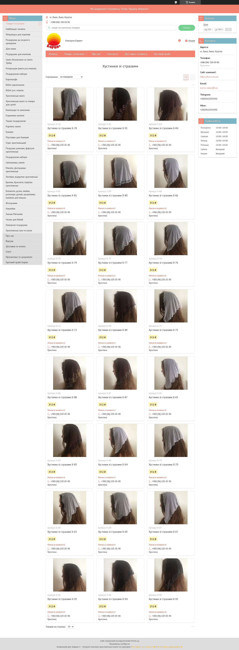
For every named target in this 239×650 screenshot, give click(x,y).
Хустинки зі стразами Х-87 (112, 397)
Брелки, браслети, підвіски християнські (19, 184)
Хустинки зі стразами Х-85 (62, 464)
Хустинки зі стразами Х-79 (62, 262)
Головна (53, 54)
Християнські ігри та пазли (19, 230)
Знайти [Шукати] (186, 28)
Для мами (11, 48)
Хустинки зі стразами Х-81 (62, 195)
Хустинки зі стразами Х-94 (112, 599)
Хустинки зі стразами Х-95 (62, 599)
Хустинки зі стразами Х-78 (62, 128)
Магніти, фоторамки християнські (16, 170)
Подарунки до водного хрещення (18, 41)
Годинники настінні (15, 115)
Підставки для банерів (17, 137)
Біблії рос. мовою (15, 90)
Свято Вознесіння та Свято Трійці (19, 61)
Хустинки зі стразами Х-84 (163, 128)
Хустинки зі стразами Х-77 (112, 262)
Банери (9, 131)
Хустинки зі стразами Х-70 (163, 464)
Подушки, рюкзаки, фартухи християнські (20, 150)
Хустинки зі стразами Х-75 (163, 330)
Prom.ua (135, 641)
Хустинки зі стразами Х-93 (163, 599)
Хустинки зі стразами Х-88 (62, 397)
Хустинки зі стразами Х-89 (112, 330)
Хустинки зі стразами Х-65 (163, 397)
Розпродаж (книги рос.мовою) (21, 68)
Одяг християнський (16, 142)
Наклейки (10, 208)
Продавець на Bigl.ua (119, 644)
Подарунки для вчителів (18, 54)
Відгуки (9, 241)
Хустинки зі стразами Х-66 (163, 195)
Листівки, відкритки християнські (22, 176)
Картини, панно (13, 126)
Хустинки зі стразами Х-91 (112, 128)
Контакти (113, 54)
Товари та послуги (15, 23)
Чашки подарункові (16, 120)
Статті (8, 251)
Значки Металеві (14, 214)
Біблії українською (15, 84)
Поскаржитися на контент (144, 647)
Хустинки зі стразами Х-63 (62, 531)
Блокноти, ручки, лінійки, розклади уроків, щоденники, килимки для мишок (20, 194)
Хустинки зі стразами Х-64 (112, 464)
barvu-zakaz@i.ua (209, 87)
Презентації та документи (19, 256)
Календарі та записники (18, 110)
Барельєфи (11, 79)
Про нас (10, 235)
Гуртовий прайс (162, 54)
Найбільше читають (15, 29)
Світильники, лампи (15, 162)
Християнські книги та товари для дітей (20, 103)
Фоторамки (11, 203)
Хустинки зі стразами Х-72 (62, 330)
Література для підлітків (18, 34)
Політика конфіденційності (169, 647)
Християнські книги (15, 95)
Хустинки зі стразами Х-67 (163, 531)
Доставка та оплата (15, 246)
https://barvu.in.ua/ (209, 76)
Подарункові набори (16, 73)
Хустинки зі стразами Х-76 (163, 262)
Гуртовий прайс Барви (17, 262)
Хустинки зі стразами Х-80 (112, 195)
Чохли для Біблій (14, 219)
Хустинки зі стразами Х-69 (112, 531)
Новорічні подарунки (16, 225)
